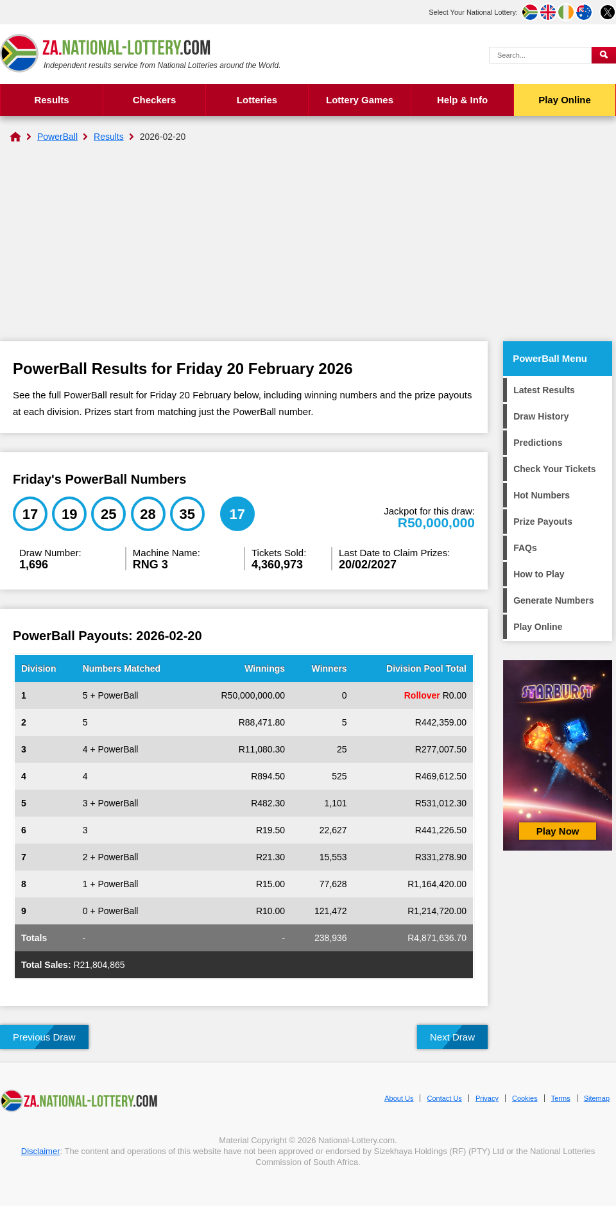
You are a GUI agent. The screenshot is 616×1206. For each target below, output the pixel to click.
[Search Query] (540, 55)
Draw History (541, 416)
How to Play (538, 574)
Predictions (537, 442)
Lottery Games (359, 99)
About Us (398, 1098)
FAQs (525, 548)
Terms (560, 1098)
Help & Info (462, 99)
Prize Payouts (542, 521)
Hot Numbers (541, 495)
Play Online (564, 99)
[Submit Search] (604, 55)
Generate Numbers (553, 600)
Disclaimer (40, 1151)
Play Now (557, 831)
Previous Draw (44, 1037)
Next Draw (452, 1037)
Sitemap (597, 1098)
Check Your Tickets (554, 469)
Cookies (525, 1098)
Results (51, 99)
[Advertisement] (308, 245)
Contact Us (444, 1098)
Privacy (487, 1098)
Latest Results (544, 390)
